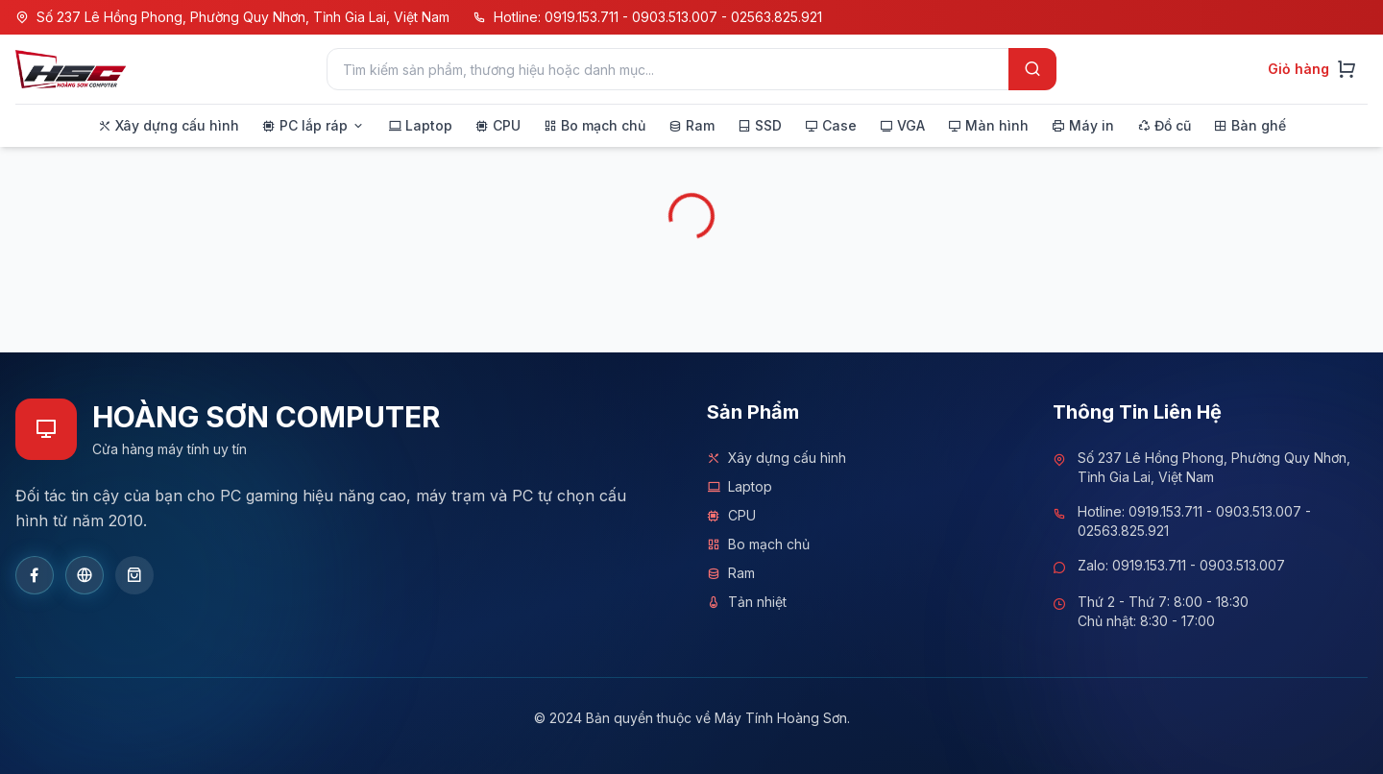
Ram (731, 573)
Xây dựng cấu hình (776, 458)
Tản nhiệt (747, 602)
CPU (731, 515)
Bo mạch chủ (758, 544)
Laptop (739, 486)
